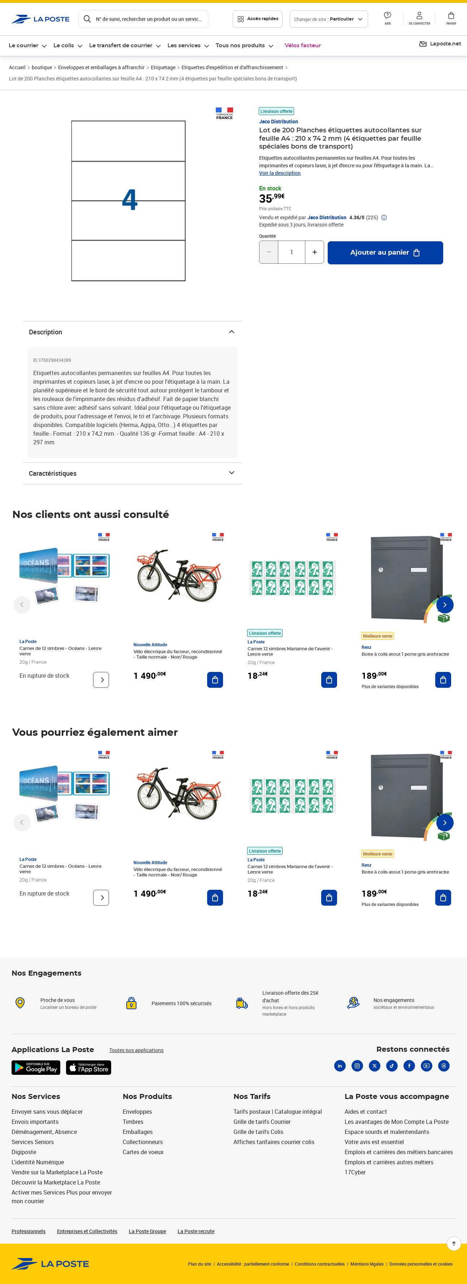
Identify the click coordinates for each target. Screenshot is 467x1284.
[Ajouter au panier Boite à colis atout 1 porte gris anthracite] (443, 680)
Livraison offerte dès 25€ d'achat (290, 996)
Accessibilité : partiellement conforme (253, 1264)
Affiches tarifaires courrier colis (274, 1142)
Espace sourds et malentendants (387, 1132)
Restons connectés (413, 1049)
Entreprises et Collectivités (87, 1231)
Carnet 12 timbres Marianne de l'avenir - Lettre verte (290, 651)
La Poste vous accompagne (397, 1096)
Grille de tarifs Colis (258, 1132)
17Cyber (355, 1172)
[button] (387, 19)
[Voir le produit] (101, 680)
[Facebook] (409, 1066)
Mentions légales (367, 1264)
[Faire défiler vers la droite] (445, 605)
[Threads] (444, 1066)
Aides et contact (366, 1112)
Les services (184, 45)
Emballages (138, 1132)
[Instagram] (357, 1066)
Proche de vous (57, 1000)
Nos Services (36, 1096)
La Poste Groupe (147, 1231)
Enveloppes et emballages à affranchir (101, 67)
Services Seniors (33, 1142)
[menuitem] (28, 45)
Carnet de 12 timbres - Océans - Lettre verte (60, 651)
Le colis (63, 45)
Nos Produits (147, 1096)
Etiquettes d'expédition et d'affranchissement (232, 67)
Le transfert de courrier (120, 45)
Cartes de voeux (143, 1152)
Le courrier (23, 45)
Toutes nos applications (136, 1050)
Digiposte (24, 1152)
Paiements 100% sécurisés (181, 1003)
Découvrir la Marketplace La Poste (56, 1182)
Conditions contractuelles (320, 1264)
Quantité (267, 236)
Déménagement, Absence (44, 1132)
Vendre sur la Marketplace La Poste (57, 1172)
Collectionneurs (143, 1142)
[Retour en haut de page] (454, 1243)
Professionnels (28, 1231)
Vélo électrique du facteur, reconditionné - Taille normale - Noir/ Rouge (178, 654)
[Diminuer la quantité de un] (268, 252)
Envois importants (35, 1122)
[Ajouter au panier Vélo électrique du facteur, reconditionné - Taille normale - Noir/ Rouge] (215, 680)
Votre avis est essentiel (374, 1142)
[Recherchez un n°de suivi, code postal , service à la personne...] (143, 19)
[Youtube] (426, 1066)
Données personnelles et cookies (421, 1264)
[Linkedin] (340, 1066)
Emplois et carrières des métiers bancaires (399, 1152)
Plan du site (199, 1264)
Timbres (133, 1122)
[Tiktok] (392, 1066)
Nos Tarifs (252, 1096)
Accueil (17, 67)
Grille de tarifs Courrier (262, 1122)
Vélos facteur (303, 45)
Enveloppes (137, 1112)
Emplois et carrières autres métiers (389, 1162)
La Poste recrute (196, 1231)
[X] (374, 1066)
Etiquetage (163, 67)
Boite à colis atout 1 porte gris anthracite (405, 654)
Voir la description (280, 173)
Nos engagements (394, 1000)
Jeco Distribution (278, 121)
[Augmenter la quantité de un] (314, 252)
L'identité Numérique (38, 1162)
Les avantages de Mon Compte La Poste (397, 1122)
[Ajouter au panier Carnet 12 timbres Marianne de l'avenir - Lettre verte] (329, 680)
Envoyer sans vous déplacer (47, 1112)
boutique (42, 67)
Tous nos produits (240, 45)
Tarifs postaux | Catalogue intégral (278, 1112)
